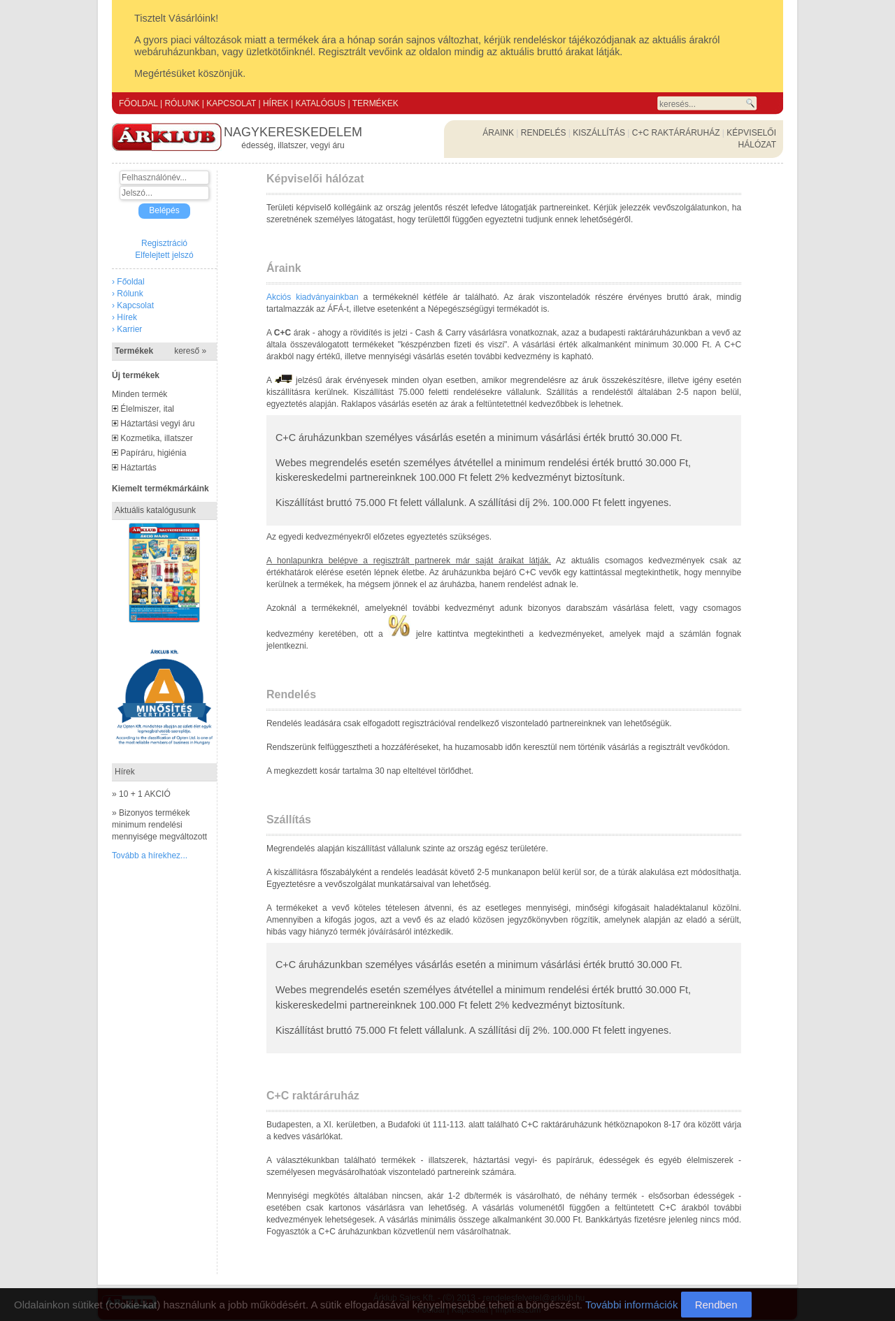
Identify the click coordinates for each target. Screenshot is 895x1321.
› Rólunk (127, 293)
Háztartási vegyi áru (157, 423)
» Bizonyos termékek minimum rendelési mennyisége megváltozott (159, 825)
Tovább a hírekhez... (149, 855)
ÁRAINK (498, 133)
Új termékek (135, 375)
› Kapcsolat (133, 305)
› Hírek (124, 317)
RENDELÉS (543, 133)
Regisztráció (164, 243)
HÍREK (276, 103)
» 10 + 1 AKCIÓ (141, 794)
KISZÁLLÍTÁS (599, 133)
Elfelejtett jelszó (164, 255)
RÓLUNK (181, 103)
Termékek (160, 351)
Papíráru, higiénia (153, 453)
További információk (631, 1305)
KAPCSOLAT (231, 103)
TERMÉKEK (375, 103)
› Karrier (127, 329)
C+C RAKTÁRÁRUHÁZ (676, 133)
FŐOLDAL (138, 103)
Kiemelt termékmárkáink (160, 488)
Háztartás (138, 467)
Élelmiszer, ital (147, 409)
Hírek (125, 772)
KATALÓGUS (320, 103)
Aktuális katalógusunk (155, 510)
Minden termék (139, 394)
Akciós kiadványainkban (312, 297)
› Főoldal (128, 282)
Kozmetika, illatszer (156, 438)
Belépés (164, 210)
